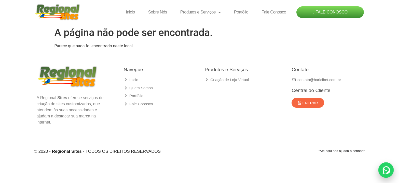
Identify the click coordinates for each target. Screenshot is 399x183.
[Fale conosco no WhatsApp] (386, 170)
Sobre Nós (157, 12)
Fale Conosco (274, 12)
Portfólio (241, 12)
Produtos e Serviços (200, 12)
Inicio (130, 12)
